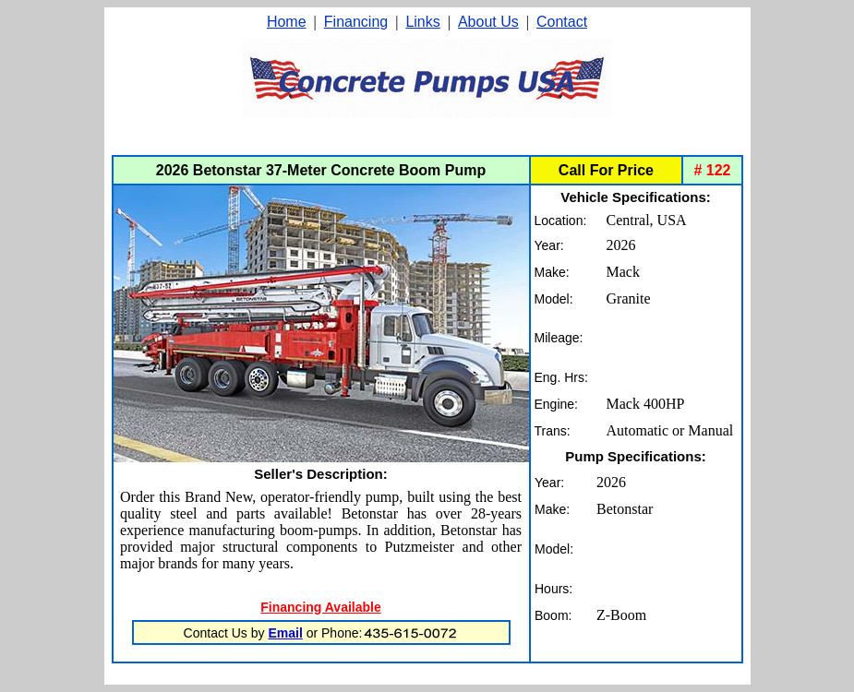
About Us (488, 22)
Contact (561, 22)
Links (422, 22)
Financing (356, 22)
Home (287, 22)
